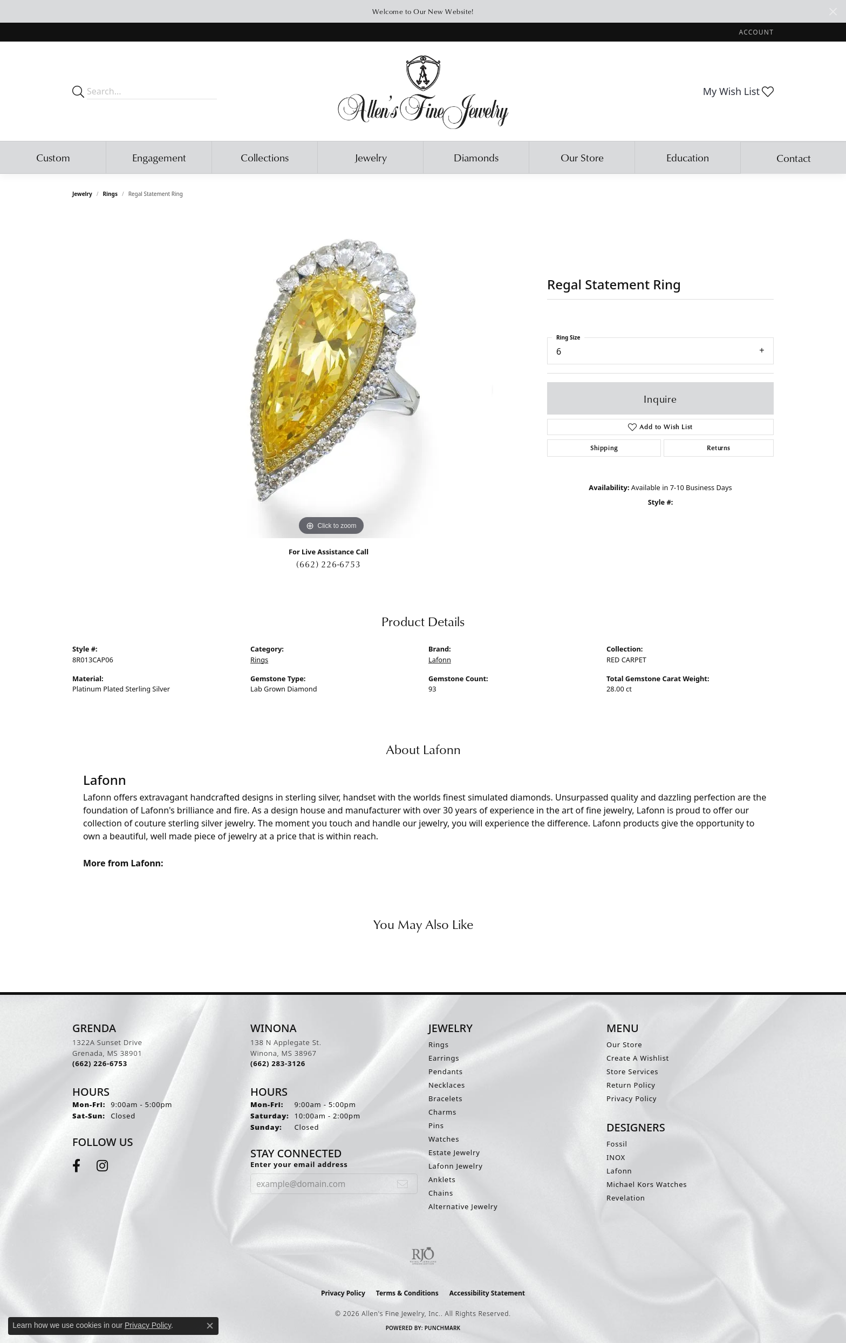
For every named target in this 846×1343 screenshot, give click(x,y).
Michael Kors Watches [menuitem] (646, 1184)
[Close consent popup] (210, 1325)
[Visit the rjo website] (423, 1256)
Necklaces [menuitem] (446, 1085)
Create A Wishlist (637, 1058)
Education (687, 157)
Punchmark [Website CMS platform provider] (443, 1328)
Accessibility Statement (487, 1293)
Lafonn (439, 659)
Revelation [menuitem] (625, 1198)
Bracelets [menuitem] (445, 1098)
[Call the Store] (99, 1063)
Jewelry (370, 157)
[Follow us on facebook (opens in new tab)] (76, 1165)
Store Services (632, 1071)
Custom (53, 157)
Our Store (582, 157)
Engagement (159, 157)
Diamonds (476, 157)
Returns (719, 447)
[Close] (833, 11)
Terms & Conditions (407, 1293)
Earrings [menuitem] (443, 1058)
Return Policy (631, 1085)
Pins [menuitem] (436, 1125)
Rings (110, 194)
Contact (793, 158)
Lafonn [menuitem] (619, 1171)
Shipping (603, 447)
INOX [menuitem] (615, 1157)
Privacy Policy (631, 1098)
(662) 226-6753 (328, 564)
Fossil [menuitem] (616, 1144)
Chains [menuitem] (440, 1193)
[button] (755, 32)
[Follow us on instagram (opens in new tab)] (102, 1165)
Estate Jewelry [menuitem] (454, 1152)
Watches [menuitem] (443, 1139)
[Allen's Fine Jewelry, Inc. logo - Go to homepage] (423, 91)
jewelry (82, 194)
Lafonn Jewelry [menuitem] (455, 1166)
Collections (265, 157)
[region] (331, 376)
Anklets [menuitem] (442, 1179)
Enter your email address (299, 1164)
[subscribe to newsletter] (402, 1183)
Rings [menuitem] (438, 1044)
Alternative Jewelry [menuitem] (462, 1206)
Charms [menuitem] (442, 1112)
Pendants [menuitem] (445, 1071)
